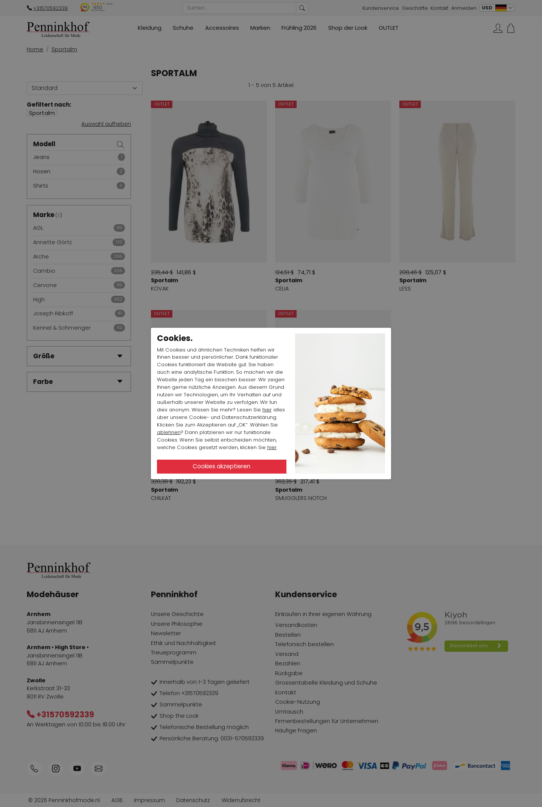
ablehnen (169, 432)
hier (267, 409)
